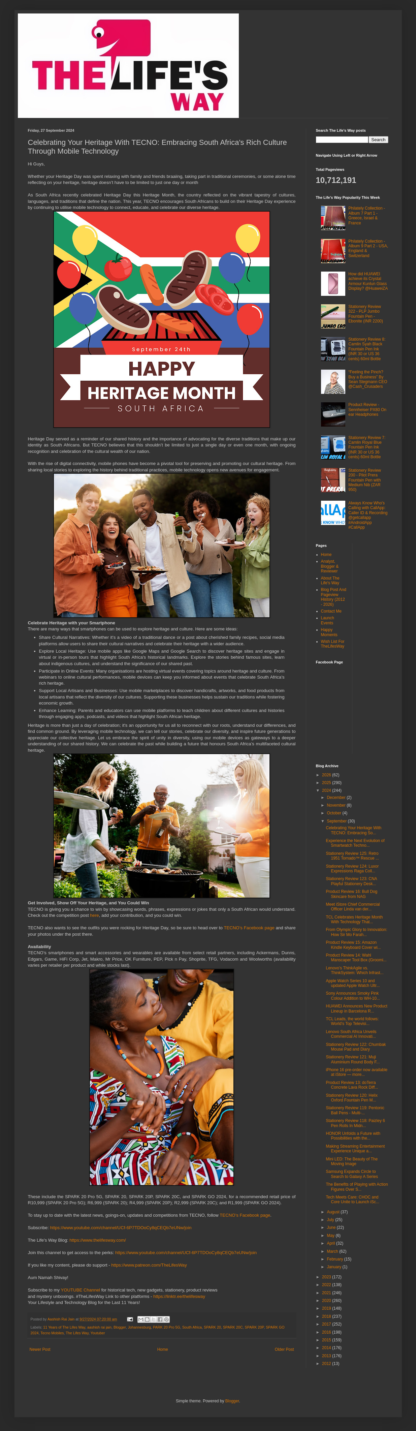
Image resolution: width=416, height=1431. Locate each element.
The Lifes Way (77, 1333)
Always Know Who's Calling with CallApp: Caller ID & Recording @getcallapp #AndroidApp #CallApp (367, 515)
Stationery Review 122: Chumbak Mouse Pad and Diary (356, 1047)
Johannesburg (139, 1327)
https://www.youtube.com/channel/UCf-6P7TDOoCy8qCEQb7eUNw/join (120, 1227)
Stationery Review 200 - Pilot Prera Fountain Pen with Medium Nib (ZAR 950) (364, 480)
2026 (327, 775)
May (331, 1235)
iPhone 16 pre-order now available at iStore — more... (356, 1072)
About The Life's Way (330, 580)
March (333, 1251)
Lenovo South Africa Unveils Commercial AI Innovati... (351, 1034)
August (334, 1212)
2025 (327, 782)
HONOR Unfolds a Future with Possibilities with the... (353, 1136)
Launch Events (327, 620)
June (332, 1227)
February (335, 1259)
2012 (327, 1363)
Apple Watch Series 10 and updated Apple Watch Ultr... (353, 983)
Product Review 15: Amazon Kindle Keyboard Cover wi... (353, 945)
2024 (327, 790)
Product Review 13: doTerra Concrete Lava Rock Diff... (352, 1085)
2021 (327, 1292)
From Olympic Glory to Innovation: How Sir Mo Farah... (356, 932)
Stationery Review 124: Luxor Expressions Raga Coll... (352, 868)
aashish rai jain (99, 1327)
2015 (327, 1340)
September (337, 821)
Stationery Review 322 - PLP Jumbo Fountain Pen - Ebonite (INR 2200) (365, 313)
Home (162, 1349)
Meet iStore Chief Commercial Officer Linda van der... (353, 906)
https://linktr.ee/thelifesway (179, 1296)
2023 (327, 1277)
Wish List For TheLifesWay (333, 644)
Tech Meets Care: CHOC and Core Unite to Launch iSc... (352, 1199)
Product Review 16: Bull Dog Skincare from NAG (351, 894)
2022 (327, 1284)
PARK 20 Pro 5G (166, 1327)
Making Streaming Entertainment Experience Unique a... (355, 1148)
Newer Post (40, 1349)
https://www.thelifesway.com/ (97, 1240)
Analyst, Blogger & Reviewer (330, 566)
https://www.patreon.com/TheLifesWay (149, 1265)
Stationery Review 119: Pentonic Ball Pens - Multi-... (355, 1110)
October (334, 813)
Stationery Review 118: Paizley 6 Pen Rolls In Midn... (355, 1123)
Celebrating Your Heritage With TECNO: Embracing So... (353, 830)
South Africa (192, 1327)
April (331, 1243)
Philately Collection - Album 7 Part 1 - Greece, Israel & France (366, 215)
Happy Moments (329, 632)
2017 (327, 1324)
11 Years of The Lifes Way (64, 1327)
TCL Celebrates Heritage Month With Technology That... (354, 919)
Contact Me (331, 611)
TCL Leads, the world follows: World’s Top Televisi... (352, 1021)
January (334, 1267)
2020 (327, 1300)
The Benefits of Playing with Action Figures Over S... (357, 1186)
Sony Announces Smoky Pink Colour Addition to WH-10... (353, 995)
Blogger (120, 1327)
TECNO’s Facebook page (249, 927)
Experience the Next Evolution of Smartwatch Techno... (355, 843)
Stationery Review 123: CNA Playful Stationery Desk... (351, 881)
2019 (327, 1308)
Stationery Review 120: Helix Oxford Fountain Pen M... (351, 1097)
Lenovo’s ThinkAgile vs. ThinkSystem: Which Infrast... (354, 970)
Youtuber (98, 1333)
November (337, 805)
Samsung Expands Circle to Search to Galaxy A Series (352, 1174)
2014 (327, 1347)
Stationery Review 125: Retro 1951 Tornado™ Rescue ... (352, 856)
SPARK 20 (212, 1327)
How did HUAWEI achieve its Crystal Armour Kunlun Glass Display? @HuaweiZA (368, 281)
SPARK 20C (233, 1327)
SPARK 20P (254, 1327)
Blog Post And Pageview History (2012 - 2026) (333, 596)
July (331, 1219)
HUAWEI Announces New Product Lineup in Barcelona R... (356, 1008)
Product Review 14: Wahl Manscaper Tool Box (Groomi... (356, 957)
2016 (327, 1332)
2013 (327, 1356)
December (337, 797)
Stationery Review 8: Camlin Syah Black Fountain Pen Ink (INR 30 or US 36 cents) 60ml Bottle (366, 349)
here (94, 915)
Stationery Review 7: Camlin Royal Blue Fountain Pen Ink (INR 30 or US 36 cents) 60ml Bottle (366, 447)
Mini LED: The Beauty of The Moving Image (352, 1161)
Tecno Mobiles (52, 1333)
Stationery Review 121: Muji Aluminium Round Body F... (353, 1059)
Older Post (284, 1349)
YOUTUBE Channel (80, 1290)
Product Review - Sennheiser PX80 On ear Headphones (367, 409)
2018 (327, 1316)
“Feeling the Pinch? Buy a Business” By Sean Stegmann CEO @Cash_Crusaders (367, 379)
